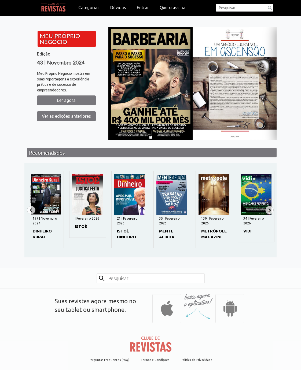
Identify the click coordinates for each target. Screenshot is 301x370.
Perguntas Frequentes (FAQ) (109, 359)
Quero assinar (173, 7)
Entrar (143, 7)
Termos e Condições (155, 359)
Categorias (89, 7)
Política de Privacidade (196, 359)
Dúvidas (118, 7)
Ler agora (66, 100)
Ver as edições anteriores (66, 116)
